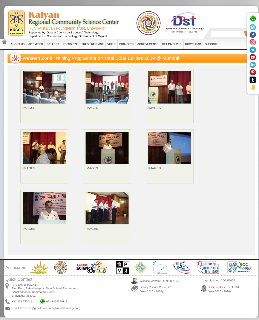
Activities (35, 44)
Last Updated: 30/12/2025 (219, 280)
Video (111, 44)
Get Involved (172, 44)
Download (193, 44)
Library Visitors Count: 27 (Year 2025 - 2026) (155, 289)
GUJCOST (211, 44)
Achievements (147, 44)
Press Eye (70, 44)
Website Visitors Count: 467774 (159, 280)
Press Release (92, 44)
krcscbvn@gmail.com (33, 308)
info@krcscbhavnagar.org (64, 308)
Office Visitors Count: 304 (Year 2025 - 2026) (223, 289)
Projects (126, 44)
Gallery (52, 44)
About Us (18, 44)
